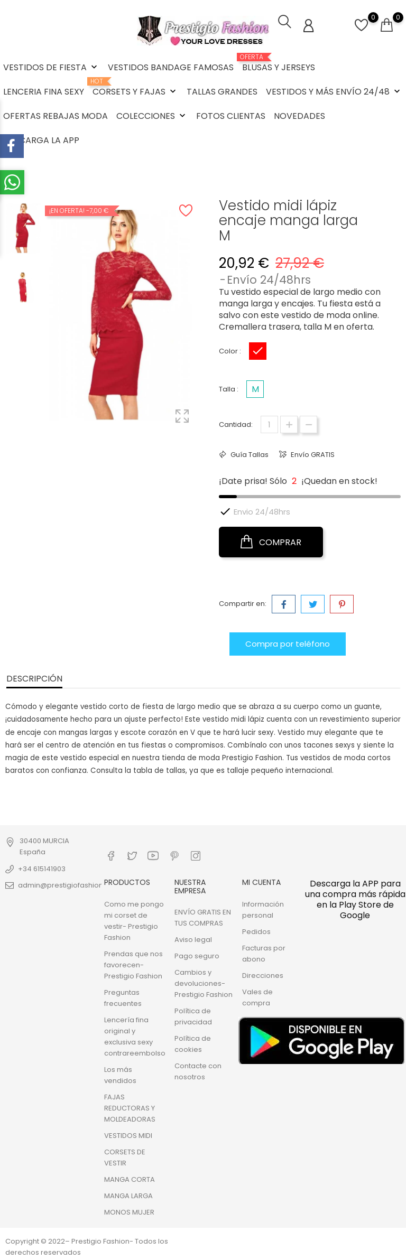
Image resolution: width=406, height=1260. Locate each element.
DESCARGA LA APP (41, 140)
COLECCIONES (152, 116)
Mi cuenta (261, 881)
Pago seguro (196, 955)
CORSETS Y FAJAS (135, 88)
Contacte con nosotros (198, 1070)
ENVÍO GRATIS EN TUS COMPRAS (202, 916)
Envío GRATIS (312, 454)
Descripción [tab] (34, 677)
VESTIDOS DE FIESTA (51, 67)
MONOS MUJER (129, 1211)
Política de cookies (192, 1042)
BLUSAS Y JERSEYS (278, 63)
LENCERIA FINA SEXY (43, 92)
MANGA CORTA (129, 1178)
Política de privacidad (193, 1015)
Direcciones (262, 974)
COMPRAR (271, 540)
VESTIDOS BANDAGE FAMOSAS (171, 67)
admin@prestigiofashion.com (69, 884)
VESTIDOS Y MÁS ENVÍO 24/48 (334, 92)
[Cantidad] (269, 423)
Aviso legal (193, 939)
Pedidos (256, 931)
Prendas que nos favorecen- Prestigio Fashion (133, 964)
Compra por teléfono (287, 642)
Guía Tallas (249, 454)
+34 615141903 (42, 868)
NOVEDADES (299, 116)
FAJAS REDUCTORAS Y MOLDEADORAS (129, 1107)
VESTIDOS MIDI (128, 1135)
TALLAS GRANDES (222, 92)
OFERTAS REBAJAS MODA (55, 116)
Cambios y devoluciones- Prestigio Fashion (203, 982)
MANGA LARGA (128, 1195)
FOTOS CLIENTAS (230, 116)
